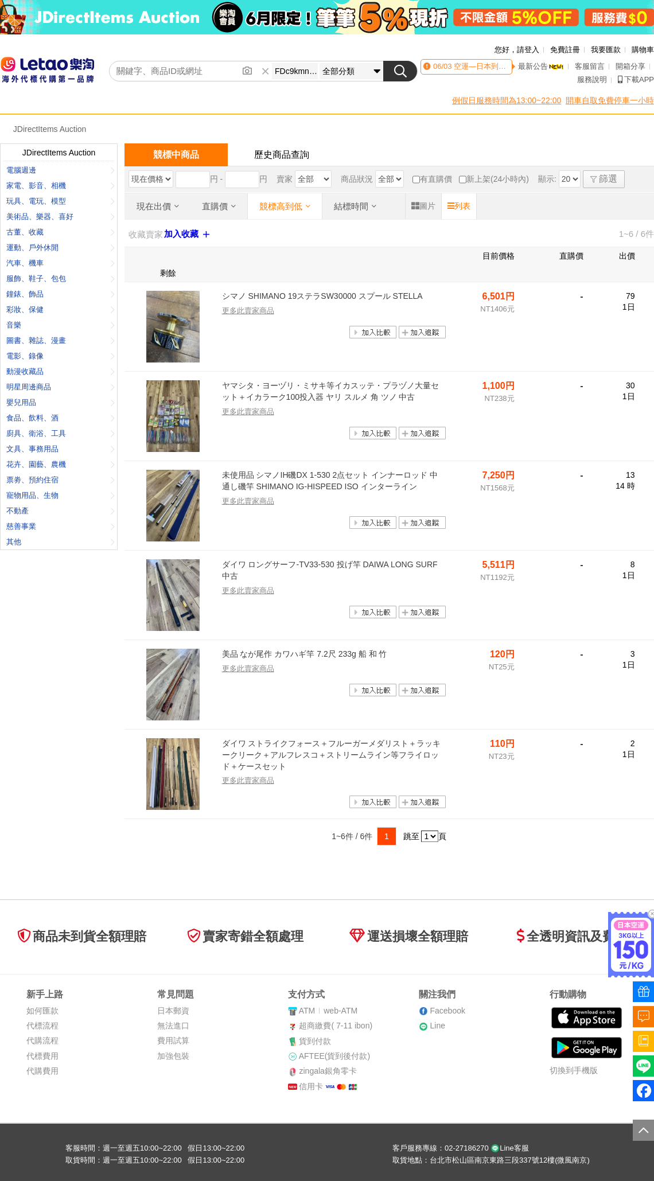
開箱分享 (630, 66)
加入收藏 (188, 234)
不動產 (60, 510)
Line (437, 1025)
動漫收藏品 (60, 371)
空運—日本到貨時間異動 (493, 66)
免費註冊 (565, 49)
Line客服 (509, 1148)
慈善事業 (60, 526)
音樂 (60, 325)
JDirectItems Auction (50, 129)
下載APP (636, 79)
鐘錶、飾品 (60, 294)
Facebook (447, 1010)
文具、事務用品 (60, 449)
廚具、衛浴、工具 (60, 433)
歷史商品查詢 (281, 154)
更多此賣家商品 (248, 310)
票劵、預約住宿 (60, 479)
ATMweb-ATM (328, 1010)
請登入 (528, 49)
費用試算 (173, 1040)
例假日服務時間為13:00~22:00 (506, 100)
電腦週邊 (60, 170)
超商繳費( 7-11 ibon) (335, 1025)
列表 (458, 206)
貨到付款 (315, 1041)
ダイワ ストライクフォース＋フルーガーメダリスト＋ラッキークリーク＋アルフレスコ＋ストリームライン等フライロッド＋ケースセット (331, 754)
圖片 (423, 206)
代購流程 (42, 1040)
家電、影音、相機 (60, 185)
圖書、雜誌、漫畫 (60, 340)
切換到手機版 (574, 1070)
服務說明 (592, 79)
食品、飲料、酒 (60, 418)
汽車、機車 (60, 263)
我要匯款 (606, 49)
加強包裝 (173, 1056)
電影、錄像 (60, 356)
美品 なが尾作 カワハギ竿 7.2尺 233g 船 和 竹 (304, 653)
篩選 (603, 179)
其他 (60, 541)
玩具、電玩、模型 (60, 201)
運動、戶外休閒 (60, 247)
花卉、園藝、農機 (60, 464)
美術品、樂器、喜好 (60, 216)
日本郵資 (173, 1010)
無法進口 (173, 1025)
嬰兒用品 (60, 402)
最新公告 (541, 66)
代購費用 (42, 1070)
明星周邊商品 (60, 387)
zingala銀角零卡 (327, 1070)
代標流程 (42, 1025)
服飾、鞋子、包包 (60, 278)
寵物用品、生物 (60, 495)
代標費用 (42, 1056)
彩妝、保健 (60, 309)
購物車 (643, 49)
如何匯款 (42, 1010)
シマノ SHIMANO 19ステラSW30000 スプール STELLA (322, 296)
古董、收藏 (60, 232)
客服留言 (590, 66)
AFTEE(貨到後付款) (334, 1056)
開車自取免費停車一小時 (610, 100)
